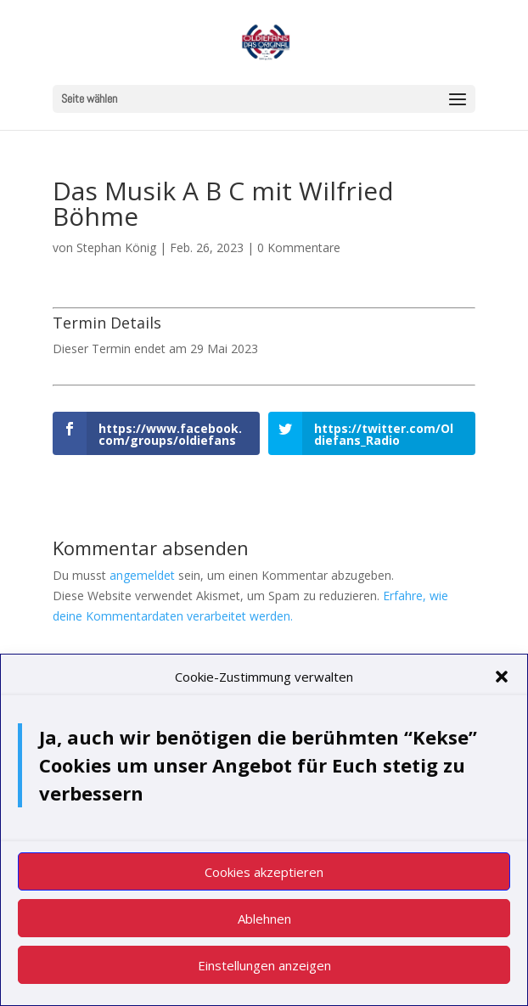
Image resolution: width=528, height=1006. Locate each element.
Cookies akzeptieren (264, 879)
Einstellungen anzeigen (264, 972)
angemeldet (142, 575)
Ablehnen (264, 926)
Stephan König (116, 247)
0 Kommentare (298, 247)
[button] (501, 685)
